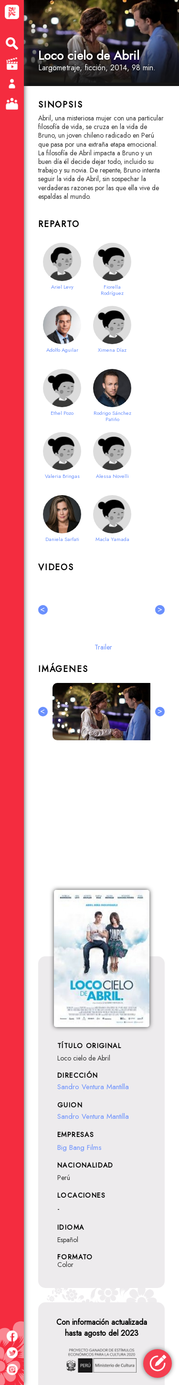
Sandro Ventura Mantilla (93, 1087)
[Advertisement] (101, 820)
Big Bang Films (79, 1147)
